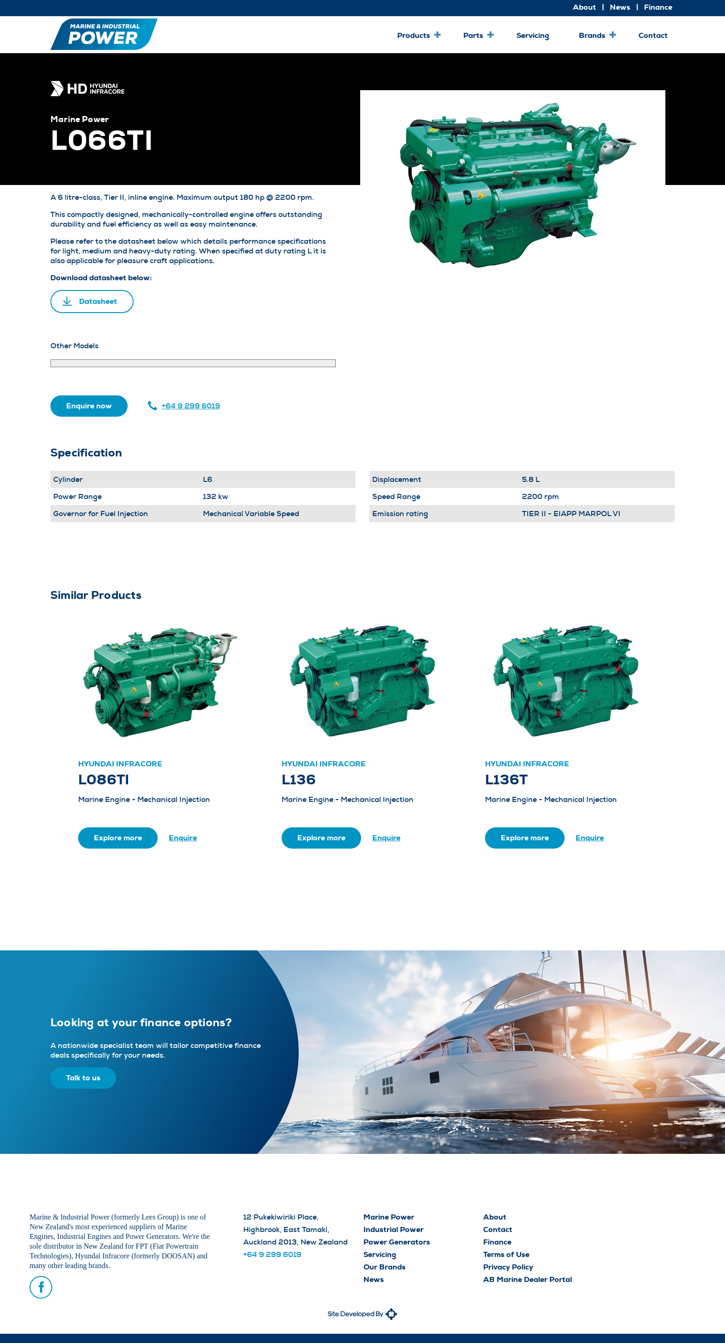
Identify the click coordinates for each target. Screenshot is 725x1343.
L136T (506, 779)
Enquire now (89, 406)
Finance (658, 7)
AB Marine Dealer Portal (527, 1279)
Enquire (183, 838)
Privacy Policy (508, 1267)
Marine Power (388, 1217)
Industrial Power (393, 1229)
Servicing (532, 35)
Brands (592, 35)
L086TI (103, 779)
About (584, 7)
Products (413, 35)
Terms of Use (506, 1254)
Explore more (118, 838)
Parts (473, 35)
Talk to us (83, 1078)
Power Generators (396, 1242)
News (620, 7)
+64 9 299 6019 (191, 406)
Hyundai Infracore (120, 764)
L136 (299, 779)
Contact (653, 35)
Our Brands (384, 1267)
